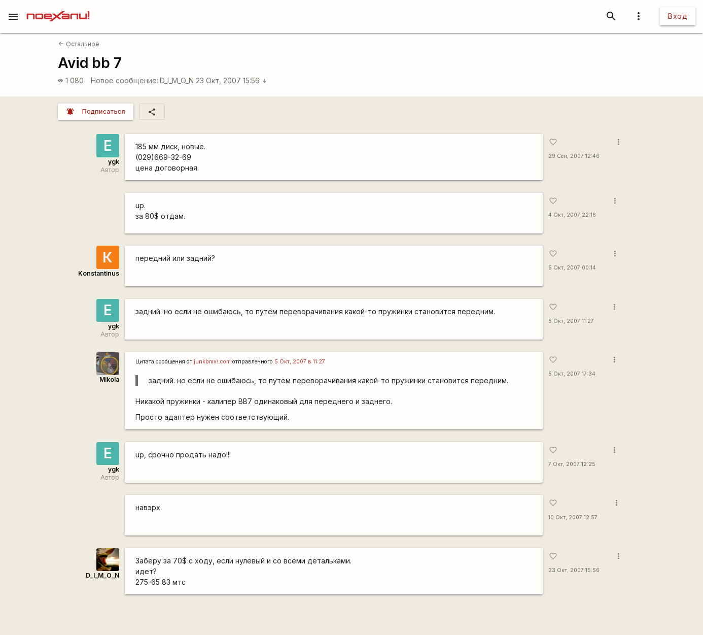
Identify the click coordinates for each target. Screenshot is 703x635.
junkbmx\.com (212, 361)
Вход (677, 16)
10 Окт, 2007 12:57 (572, 517)
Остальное (78, 44)
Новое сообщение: (124, 80)
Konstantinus (98, 273)
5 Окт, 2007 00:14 (572, 267)
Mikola (109, 379)
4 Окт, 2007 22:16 (572, 215)
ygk (113, 161)
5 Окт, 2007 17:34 (571, 374)
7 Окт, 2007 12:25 (571, 464)
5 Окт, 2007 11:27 (571, 321)
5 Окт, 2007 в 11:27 (299, 361)
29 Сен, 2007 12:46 (574, 156)
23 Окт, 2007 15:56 (231, 80)
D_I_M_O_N (177, 80)
